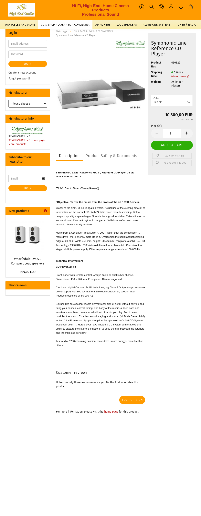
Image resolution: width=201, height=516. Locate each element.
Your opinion (132, 400)
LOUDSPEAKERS (126, 24)
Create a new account (22, 72)
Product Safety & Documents (111, 155)
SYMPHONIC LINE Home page (26, 140)
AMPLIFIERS (103, 24)
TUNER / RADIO (186, 24)
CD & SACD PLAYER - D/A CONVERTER (65, 24)
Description (69, 155)
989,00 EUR (28, 272)
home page (111, 411)
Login (27, 64)
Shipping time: (156, 74)
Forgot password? (19, 78)
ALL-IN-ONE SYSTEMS (156, 24)
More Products (17, 144)
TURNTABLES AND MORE (19, 24)
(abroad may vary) (180, 76)
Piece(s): (156, 126)
